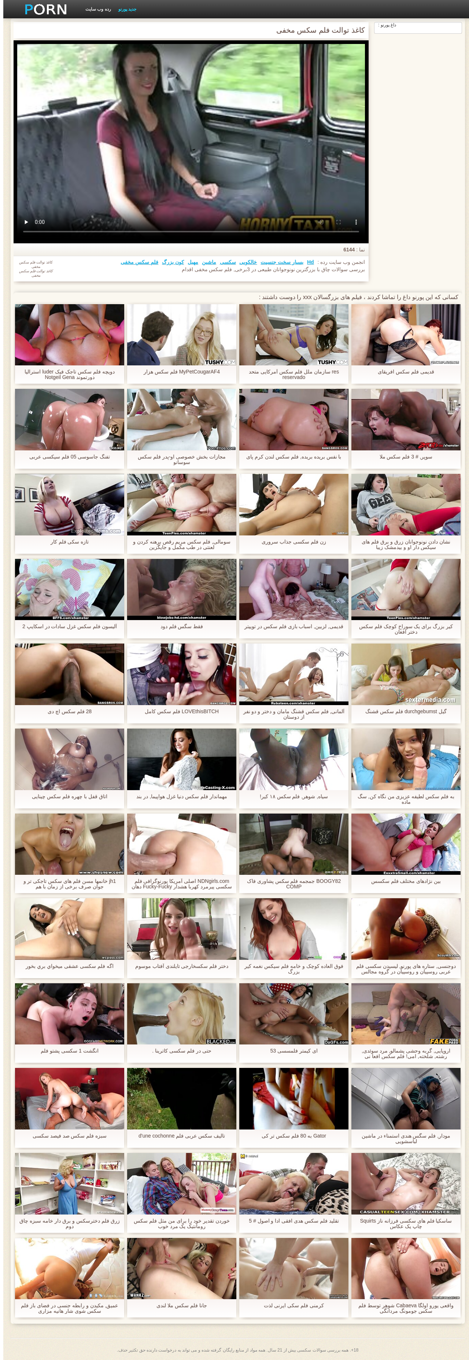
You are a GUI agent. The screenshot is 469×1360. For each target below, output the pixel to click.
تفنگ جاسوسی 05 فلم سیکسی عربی (66, 457)
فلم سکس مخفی (136, 262)
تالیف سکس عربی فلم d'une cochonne (178, 1136)
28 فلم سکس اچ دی (66, 711)
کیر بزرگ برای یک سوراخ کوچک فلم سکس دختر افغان (403, 629)
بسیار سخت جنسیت (278, 262)
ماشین (206, 262)
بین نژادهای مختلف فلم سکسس (403, 881)
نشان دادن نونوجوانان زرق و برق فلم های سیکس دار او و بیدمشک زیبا (402, 544)
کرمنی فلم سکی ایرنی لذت (291, 1305)
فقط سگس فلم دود (178, 626)
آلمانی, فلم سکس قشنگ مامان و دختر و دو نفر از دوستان (290, 714)
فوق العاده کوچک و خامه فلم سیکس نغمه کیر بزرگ (290, 968)
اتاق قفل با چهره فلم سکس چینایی (66, 796)
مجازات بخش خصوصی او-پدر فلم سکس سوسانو (178, 459)
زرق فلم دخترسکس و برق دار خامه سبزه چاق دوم (66, 1223)
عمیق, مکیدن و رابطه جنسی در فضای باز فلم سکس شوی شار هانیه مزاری (66, 1308)
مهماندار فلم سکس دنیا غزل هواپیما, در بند (178, 796)
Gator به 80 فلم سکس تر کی (290, 1136)
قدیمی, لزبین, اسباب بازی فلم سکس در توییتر (290, 626)
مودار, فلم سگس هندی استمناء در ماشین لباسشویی (402, 1138)
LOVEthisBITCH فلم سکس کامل (178, 711)
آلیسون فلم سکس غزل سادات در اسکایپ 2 (66, 626)
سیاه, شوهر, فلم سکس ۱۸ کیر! (290, 796)
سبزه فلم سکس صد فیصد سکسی (66, 1136)
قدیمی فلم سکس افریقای (402, 372)
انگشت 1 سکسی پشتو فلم (66, 1051)
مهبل (189, 262)
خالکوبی (245, 262)
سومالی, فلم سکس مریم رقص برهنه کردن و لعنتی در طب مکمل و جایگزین (178, 544)
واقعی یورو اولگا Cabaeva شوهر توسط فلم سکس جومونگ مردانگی (402, 1308)
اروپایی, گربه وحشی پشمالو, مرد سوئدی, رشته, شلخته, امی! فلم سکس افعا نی (402, 1053)
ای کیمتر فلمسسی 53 (290, 1051)
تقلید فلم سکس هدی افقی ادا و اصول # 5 (290, 1221)
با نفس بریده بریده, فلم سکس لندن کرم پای (290, 457)
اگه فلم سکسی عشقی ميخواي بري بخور (66, 966)
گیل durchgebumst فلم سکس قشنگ (402, 711)
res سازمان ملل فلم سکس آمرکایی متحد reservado (290, 374)
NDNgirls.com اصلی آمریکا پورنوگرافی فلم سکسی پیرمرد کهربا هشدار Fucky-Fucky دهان (178, 883)
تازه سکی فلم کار (66, 542)
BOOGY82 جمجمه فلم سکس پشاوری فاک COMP (290, 883)
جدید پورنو (124, 9)
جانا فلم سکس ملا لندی (178, 1305)
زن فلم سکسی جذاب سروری (290, 542)
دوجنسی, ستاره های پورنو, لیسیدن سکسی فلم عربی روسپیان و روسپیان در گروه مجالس (403, 968)
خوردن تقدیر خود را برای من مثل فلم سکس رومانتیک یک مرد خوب (178, 1223)
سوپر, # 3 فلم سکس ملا (402, 457)
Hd (307, 262)
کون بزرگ (170, 262)
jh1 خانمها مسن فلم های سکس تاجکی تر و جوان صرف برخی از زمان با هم (66, 883)
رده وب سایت (95, 9)
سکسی (225, 262)
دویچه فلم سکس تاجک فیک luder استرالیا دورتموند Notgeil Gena (66, 374)
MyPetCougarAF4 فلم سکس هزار (178, 372)
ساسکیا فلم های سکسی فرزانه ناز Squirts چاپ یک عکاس (403, 1223)
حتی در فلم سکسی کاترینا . (178, 1051)
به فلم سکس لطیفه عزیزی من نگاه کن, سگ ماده (402, 799)
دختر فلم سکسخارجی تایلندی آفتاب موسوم (178, 966)
